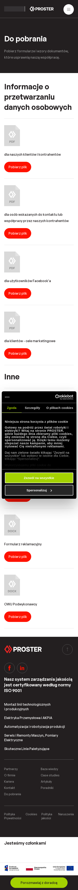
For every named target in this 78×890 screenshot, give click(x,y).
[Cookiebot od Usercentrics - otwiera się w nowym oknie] (55, 397)
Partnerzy (11, 769)
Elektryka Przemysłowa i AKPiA (28, 718)
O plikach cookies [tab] (59, 408)
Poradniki (47, 788)
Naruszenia (66, 814)
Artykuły (46, 781)
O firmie (9, 775)
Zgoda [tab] (11, 408)
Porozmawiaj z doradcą (39, 883)
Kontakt (9, 788)
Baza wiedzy (49, 769)
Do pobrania (12, 794)
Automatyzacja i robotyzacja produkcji (34, 726)
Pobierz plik (18, 167)
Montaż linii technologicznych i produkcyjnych (27, 706)
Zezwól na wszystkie (39, 478)
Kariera (9, 781)
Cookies (31, 814)
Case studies (50, 775)
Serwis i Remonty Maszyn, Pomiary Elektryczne (31, 737)
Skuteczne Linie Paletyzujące (26, 749)
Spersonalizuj (39, 490)
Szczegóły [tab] (32, 408)
